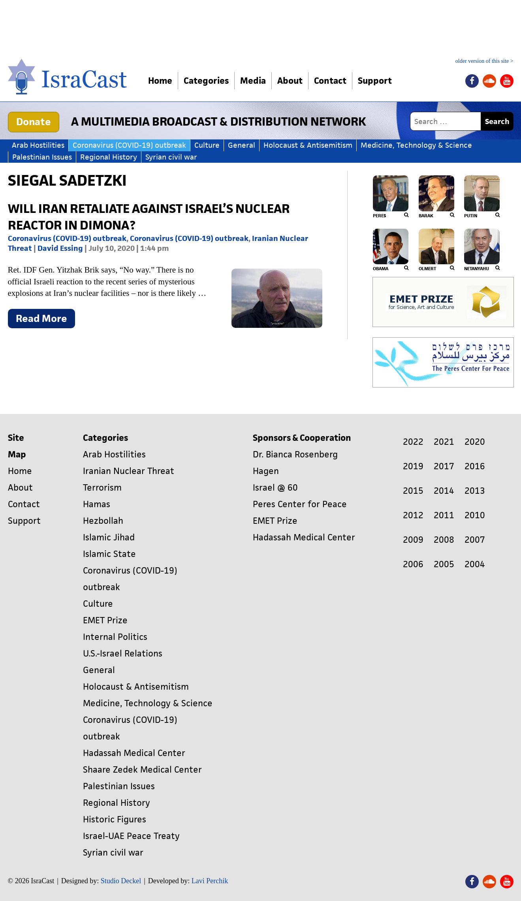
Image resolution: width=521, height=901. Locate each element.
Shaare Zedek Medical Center (142, 769)
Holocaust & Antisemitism (307, 145)
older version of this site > (484, 61)
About (290, 81)
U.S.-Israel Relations (122, 653)
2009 (413, 539)
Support (375, 81)
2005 (444, 564)
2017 (444, 466)
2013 (475, 491)
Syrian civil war (171, 157)
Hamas (96, 504)
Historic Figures (114, 819)
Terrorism (102, 487)
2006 (413, 564)
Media (253, 81)
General (241, 145)
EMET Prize (105, 620)
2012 (413, 515)
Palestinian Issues (42, 157)
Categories (206, 81)
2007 (475, 539)
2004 (475, 564)
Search (497, 121)
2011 (444, 515)
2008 (444, 539)
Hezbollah (103, 521)
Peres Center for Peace (300, 504)
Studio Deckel (121, 881)
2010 (475, 515)
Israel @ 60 (275, 487)
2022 (413, 442)
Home (160, 81)
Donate (33, 121)
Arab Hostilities (38, 145)
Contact (330, 81)
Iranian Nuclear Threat (128, 471)
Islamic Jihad (109, 537)
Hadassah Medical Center (134, 753)
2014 (444, 491)
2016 (475, 466)
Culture (207, 145)
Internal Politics (115, 637)
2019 (413, 466)
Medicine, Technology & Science (416, 145)
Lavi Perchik (210, 881)
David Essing (60, 248)
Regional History (108, 157)
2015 (413, 491)
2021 (444, 442)
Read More (45, 320)
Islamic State (109, 554)
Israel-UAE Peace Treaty (131, 836)
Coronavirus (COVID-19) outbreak (129, 145)
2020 (475, 442)
